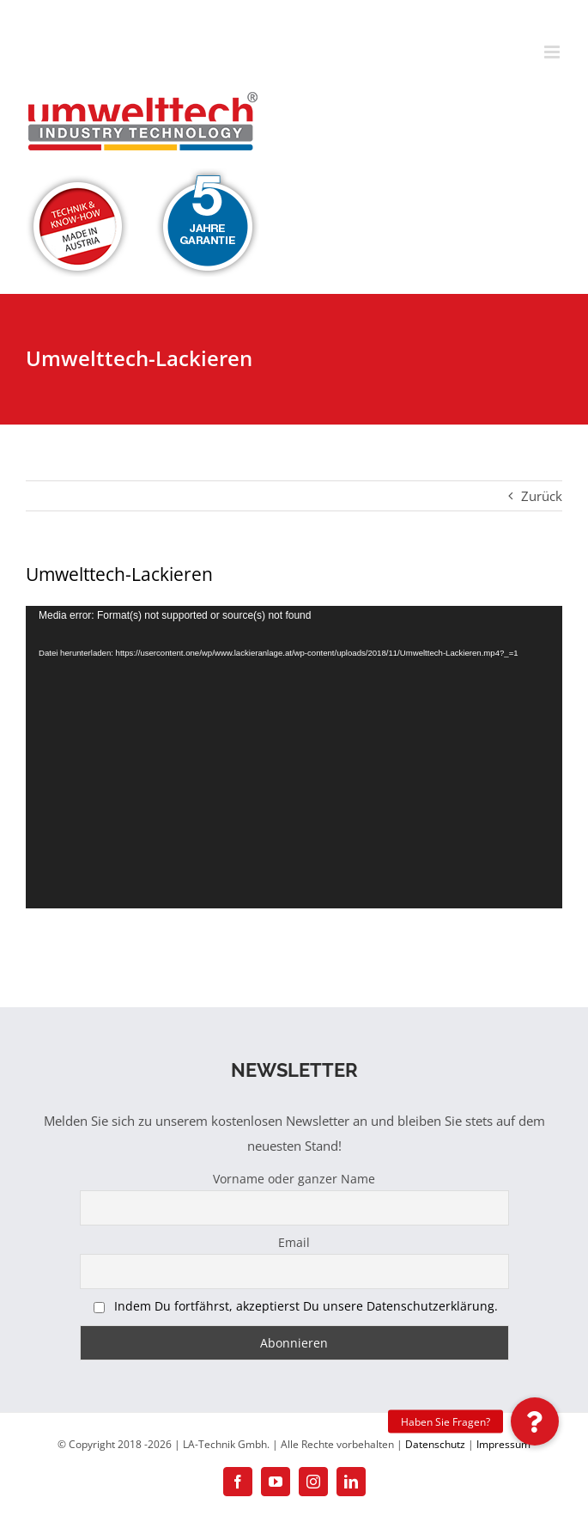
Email (294, 1242)
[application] (294, 757)
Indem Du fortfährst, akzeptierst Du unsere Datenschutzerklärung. (306, 1306)
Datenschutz (435, 1444)
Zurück (541, 495)
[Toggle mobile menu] (553, 52)
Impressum (503, 1444)
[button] (535, 1421)
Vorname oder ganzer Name (294, 1179)
